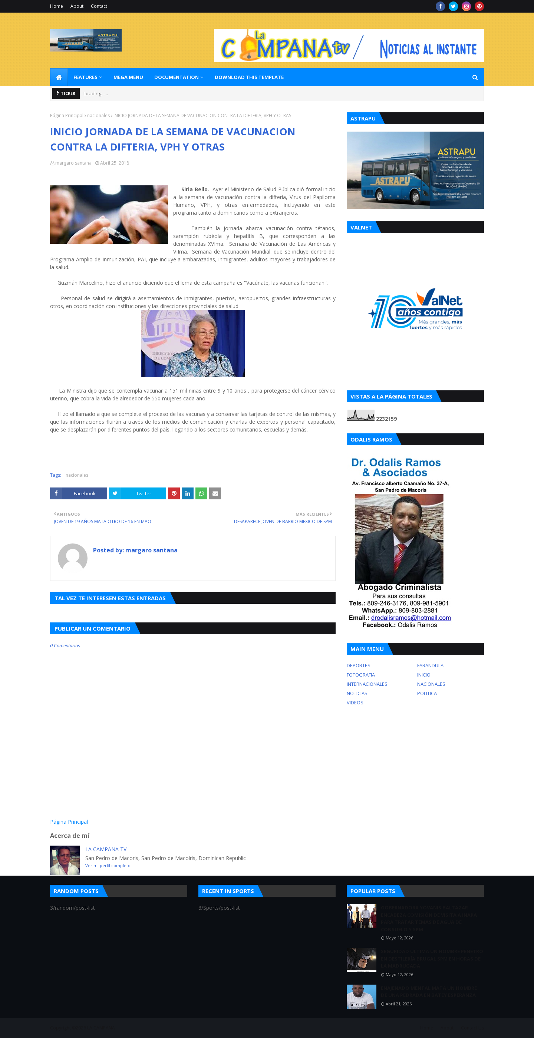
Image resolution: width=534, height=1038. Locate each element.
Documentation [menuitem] (176, 77)
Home (56, 6)
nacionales (98, 115)
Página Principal (66, 115)
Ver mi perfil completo (108, 865)
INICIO (424, 674)
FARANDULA (430, 665)
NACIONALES (431, 684)
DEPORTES (358, 665)
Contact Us (472, 1028)
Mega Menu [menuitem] (128, 77)
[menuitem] (59, 77)
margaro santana (73, 163)
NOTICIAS (357, 693)
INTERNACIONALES (367, 684)
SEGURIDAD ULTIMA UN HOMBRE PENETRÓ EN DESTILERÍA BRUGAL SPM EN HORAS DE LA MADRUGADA (432, 958)
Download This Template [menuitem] (249, 77)
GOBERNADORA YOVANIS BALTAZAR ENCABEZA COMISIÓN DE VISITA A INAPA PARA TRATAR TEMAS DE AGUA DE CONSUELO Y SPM (429, 918)
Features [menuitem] (85, 77)
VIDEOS (355, 702)
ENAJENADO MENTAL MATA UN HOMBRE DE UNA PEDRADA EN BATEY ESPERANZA (429, 992)
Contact (99, 6)
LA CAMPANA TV (105, 849)
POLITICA (427, 693)
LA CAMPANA (101, 1028)
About (76, 6)
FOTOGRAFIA (361, 674)
